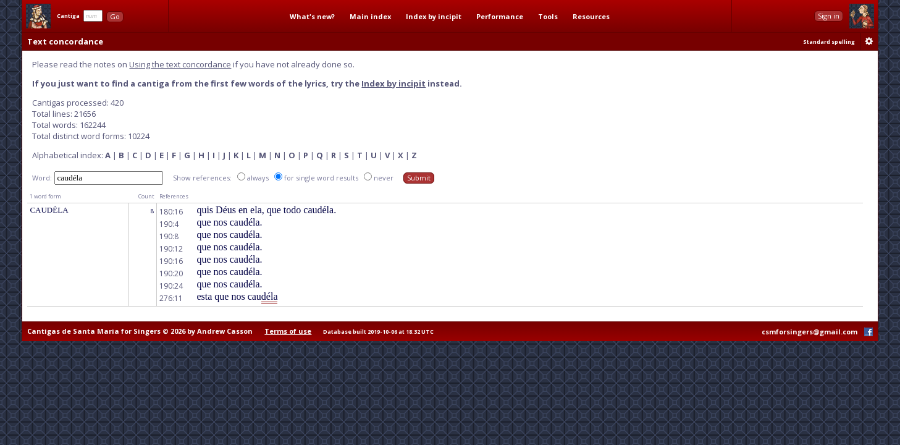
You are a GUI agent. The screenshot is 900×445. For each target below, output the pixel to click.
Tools (548, 16)
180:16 (171, 211)
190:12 (171, 249)
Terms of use (287, 331)
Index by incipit (433, 16)
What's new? (312, 16)
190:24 (171, 286)
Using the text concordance (180, 64)
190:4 (169, 224)
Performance (499, 16)
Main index (370, 16)
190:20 (171, 273)
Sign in (828, 15)
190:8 (169, 236)
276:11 (171, 298)
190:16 (171, 261)
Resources (591, 16)
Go (115, 16)
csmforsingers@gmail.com (809, 331)
